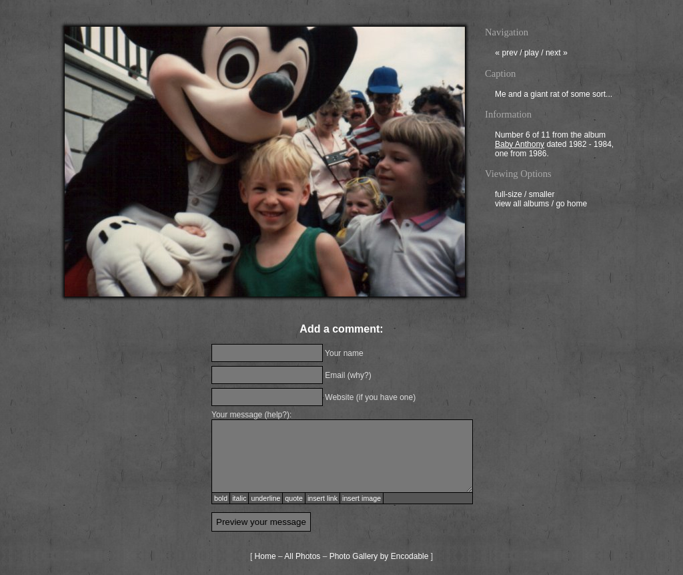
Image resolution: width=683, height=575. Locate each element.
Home (265, 556)
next (557, 54)
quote (294, 498)
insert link (322, 498)
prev (506, 54)
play (531, 54)
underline (265, 498)
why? (359, 375)
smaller (542, 195)
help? (277, 414)
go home (571, 205)
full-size (508, 195)
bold (220, 498)
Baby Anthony (519, 145)
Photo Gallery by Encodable (379, 556)
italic (239, 498)
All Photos (302, 556)
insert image (361, 498)
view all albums (522, 205)
